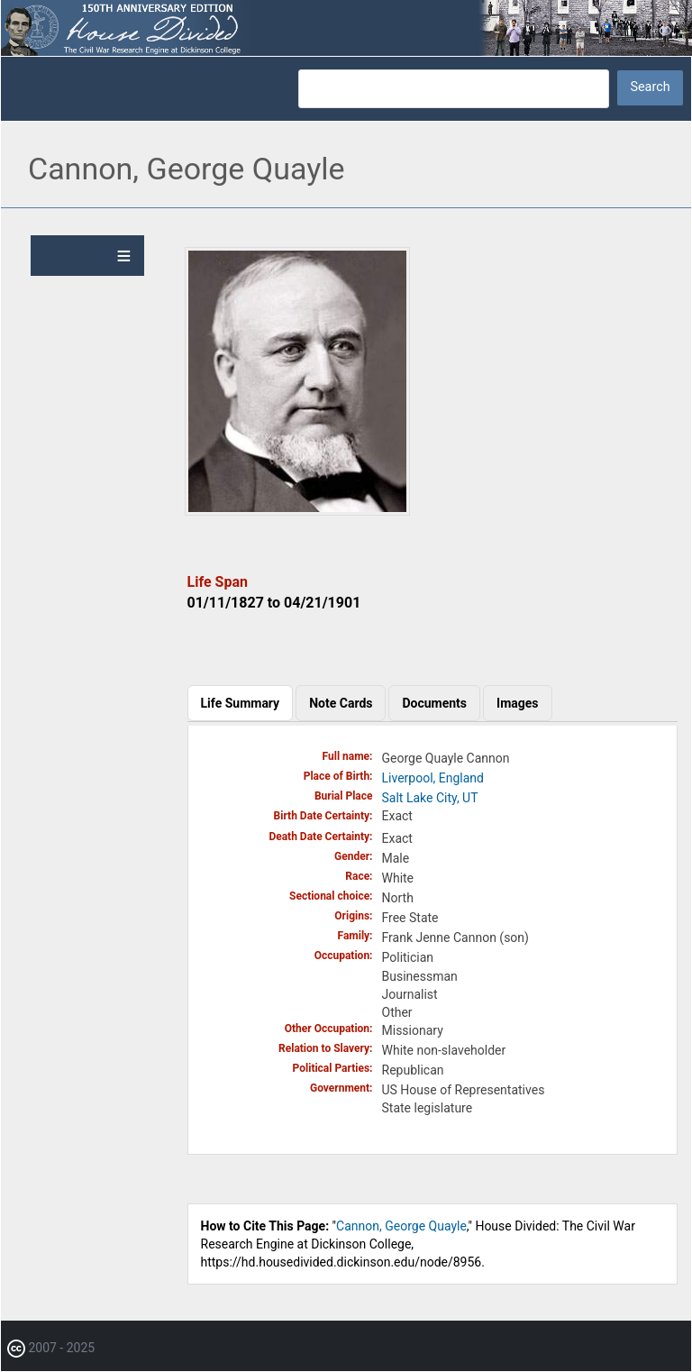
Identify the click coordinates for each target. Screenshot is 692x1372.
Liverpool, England (433, 778)
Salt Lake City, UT (430, 798)
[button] (297, 511)
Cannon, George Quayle (401, 1226)
